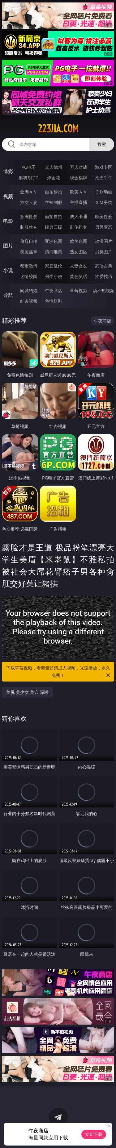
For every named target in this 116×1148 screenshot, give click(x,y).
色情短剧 (53, 301)
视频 (8, 196)
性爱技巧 (103, 276)
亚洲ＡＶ (28, 192)
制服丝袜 (28, 227)
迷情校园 (28, 276)
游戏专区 (103, 167)
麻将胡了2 (29, 177)
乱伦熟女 (78, 227)
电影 (8, 221)
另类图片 (103, 252)
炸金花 (53, 177)
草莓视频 (78, 290)
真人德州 (53, 167)
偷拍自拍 (53, 216)
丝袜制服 (53, 202)
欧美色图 (78, 241)
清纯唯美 (53, 252)
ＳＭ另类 (103, 202)
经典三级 (53, 227)
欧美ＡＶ (78, 192)
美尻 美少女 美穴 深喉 (27, 692)
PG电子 (28, 167)
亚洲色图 (53, 241)
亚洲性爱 (28, 216)
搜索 (101, 144)
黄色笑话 (78, 276)
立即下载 (93, 1134)
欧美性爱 (103, 216)
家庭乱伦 (53, 266)
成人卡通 (78, 216)
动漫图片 (103, 241)
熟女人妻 (28, 202)
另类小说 (53, 276)
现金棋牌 (78, 177)
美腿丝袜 (28, 252)
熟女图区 (78, 252)
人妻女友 (78, 266)
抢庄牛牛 (103, 177)
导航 (8, 295)
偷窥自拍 (28, 241)
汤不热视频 (103, 290)
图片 (8, 245)
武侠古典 (103, 266)
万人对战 (78, 167)
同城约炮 (28, 290)
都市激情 (28, 266)
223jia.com (58, 128)
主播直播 (78, 202)
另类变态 (103, 227)
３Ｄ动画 (103, 192)
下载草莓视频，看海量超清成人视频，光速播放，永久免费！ (58, 672)
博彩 (8, 171)
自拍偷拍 (53, 192)
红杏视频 (28, 301)
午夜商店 (53, 290)
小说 (8, 270)
